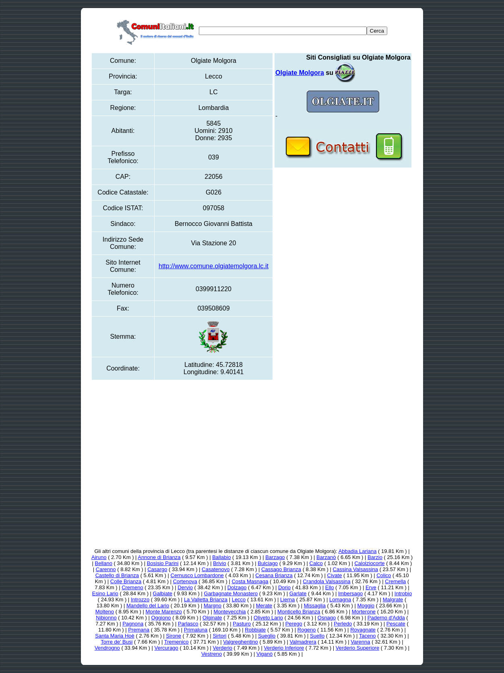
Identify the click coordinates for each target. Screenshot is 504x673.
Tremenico (176, 642)
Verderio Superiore (357, 648)
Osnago (327, 618)
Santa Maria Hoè (114, 636)
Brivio (219, 563)
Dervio (185, 587)
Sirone (173, 636)
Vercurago (166, 648)
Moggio (365, 606)
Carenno (106, 569)
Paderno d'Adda (386, 618)
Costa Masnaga (249, 581)
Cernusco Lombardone (197, 575)
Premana (138, 630)
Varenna (360, 642)
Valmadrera (302, 642)
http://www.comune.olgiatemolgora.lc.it (214, 266)
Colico (383, 575)
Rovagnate (363, 630)
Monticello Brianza (298, 612)
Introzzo (140, 599)
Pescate (395, 624)
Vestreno (211, 654)
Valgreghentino (240, 642)
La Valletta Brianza (205, 599)
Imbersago (350, 593)
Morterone (364, 612)
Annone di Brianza (159, 557)
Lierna (287, 599)
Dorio (284, 587)
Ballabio (221, 557)
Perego (293, 624)
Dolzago (237, 587)
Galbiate (162, 593)
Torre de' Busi (116, 642)
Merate (264, 606)
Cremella (395, 581)
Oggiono (161, 618)
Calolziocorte (369, 563)
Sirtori (219, 636)
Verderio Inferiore (284, 648)
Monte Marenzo (164, 612)
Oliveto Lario (268, 618)
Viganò (264, 654)
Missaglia (315, 606)
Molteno (104, 612)
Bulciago (268, 563)
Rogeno (306, 630)
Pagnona (132, 624)
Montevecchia (229, 612)
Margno (212, 606)
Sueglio (266, 636)
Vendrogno (107, 648)
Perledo (343, 624)
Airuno (99, 557)
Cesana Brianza (274, 575)
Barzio (375, 557)
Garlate (298, 593)
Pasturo (242, 624)
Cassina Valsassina (355, 569)
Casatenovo (215, 569)
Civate (334, 575)
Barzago (275, 557)
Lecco (239, 599)
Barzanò (326, 557)
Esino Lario (105, 593)
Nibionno (106, 618)
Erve (371, 587)
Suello (317, 636)
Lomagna (340, 599)
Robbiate (255, 630)
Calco (316, 563)
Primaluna (196, 630)
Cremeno (132, 587)
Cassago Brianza (281, 569)
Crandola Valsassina (326, 581)
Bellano (103, 563)
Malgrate (393, 599)
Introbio (403, 593)
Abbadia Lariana (358, 551)
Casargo (157, 569)
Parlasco (188, 624)
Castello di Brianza (117, 575)
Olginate (212, 618)
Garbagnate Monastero (231, 593)
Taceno (367, 636)
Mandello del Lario (147, 606)
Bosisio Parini (163, 563)
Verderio (222, 648)
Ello (329, 587)
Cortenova (185, 581)
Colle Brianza (125, 581)
